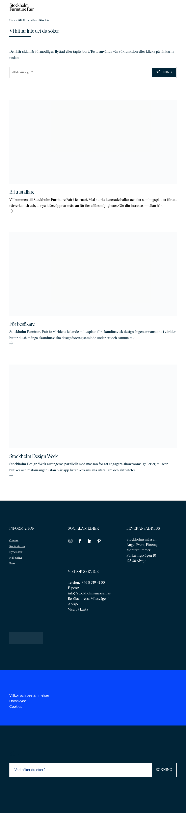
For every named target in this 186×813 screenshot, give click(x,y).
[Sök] (80, 72)
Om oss (13, 540)
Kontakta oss (17, 546)
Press (12, 563)
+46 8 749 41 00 (93, 583)
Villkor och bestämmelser (29, 695)
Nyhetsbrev (15, 552)
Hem (12, 20)
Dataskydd (17, 701)
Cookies (15, 707)
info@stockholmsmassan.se (89, 593)
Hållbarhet (15, 557)
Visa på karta (78, 610)
